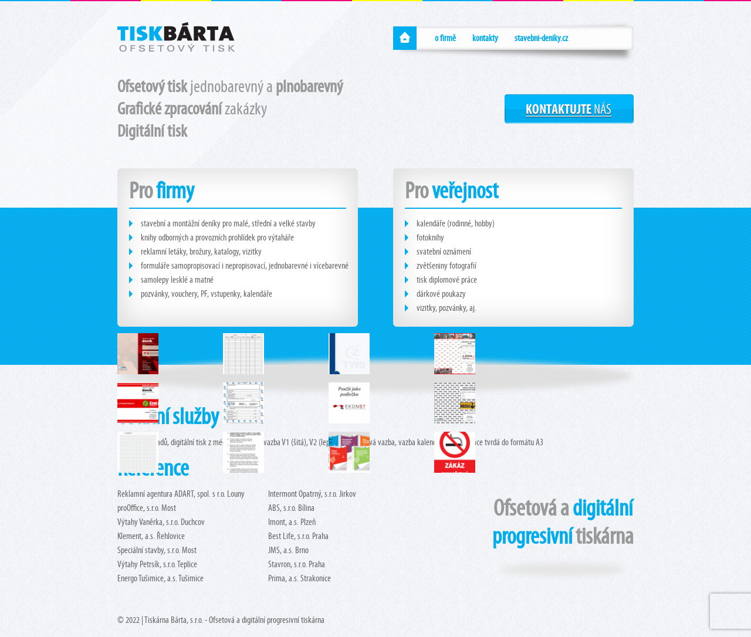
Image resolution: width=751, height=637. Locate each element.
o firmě (445, 37)
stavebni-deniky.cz (541, 37)
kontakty (485, 37)
